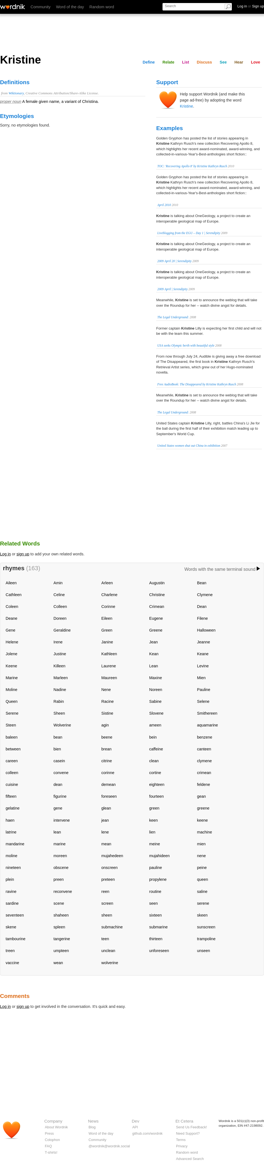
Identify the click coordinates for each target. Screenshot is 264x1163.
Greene (156, 630)
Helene (12, 642)
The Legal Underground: (173, 317)
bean (58, 737)
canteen (204, 749)
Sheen (59, 713)
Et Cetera (184, 1121)
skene (11, 927)
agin (105, 725)
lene (105, 832)
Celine (59, 595)
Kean (154, 654)
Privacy (182, 1146)
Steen (11, 725)
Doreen (60, 618)
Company (53, 1121)
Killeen (59, 666)
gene (58, 808)
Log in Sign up (250, 6)
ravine (11, 891)
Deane (11, 618)
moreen (60, 856)
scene (59, 903)
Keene (11, 666)
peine (202, 867)
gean (201, 796)
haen (10, 820)
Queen (12, 701)
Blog (92, 1127)
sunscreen (206, 927)
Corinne (108, 606)
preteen (108, 879)
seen (153, 903)
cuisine (12, 784)
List (185, 62)
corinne (107, 772)
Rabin (59, 701)
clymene (204, 761)
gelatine (13, 808)
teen (105, 939)
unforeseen (159, 950)
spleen (59, 927)
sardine (12, 903)
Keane (203, 654)
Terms (181, 1140)
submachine (112, 927)
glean (106, 808)
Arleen (107, 583)
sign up (22, 554)
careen (12, 761)
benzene (204, 737)
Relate (168, 62)
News (93, 1121)
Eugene (156, 618)
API (135, 1127)
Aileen (11, 583)
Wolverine (62, 725)
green (154, 808)
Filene (202, 618)
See (223, 62)
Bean (202, 583)
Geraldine (62, 630)
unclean (108, 950)
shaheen (61, 915)
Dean (202, 606)
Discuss (204, 62)
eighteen (156, 784)
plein (10, 879)
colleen (12, 772)
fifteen (11, 796)
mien (201, 844)
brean (106, 749)
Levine (203, 666)
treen (10, 950)
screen (107, 903)
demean (108, 784)
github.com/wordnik (147, 1133)
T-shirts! (51, 1152)
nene (201, 856)
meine (154, 844)
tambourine (16, 939)
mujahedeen (112, 856)
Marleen (61, 678)
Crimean (156, 606)
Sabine (155, 701)
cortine (155, 772)
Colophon (52, 1140)
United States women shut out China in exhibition (188, 445)
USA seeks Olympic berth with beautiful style (186, 345)
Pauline (203, 689)
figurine (60, 796)
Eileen (106, 618)
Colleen (60, 606)
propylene (158, 879)
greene (203, 808)
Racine (107, 701)
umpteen (61, 950)
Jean (153, 642)
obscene (61, 867)
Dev (135, 1121)
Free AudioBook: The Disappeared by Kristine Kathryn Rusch (196, 384)
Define (149, 62)
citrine (106, 761)
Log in (5, 554)
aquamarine (207, 725)
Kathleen (109, 654)
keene (202, 820)
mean (106, 844)
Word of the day (70, 7)
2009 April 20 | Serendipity (174, 261)
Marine (12, 678)
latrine (11, 832)
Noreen (155, 689)
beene (106, 737)
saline (202, 891)
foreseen (109, 796)
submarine (158, 927)
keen (153, 820)
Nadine (60, 689)
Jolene (11, 654)
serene (203, 903)
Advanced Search (190, 1159)
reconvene (63, 891)
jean (105, 820)
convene (61, 772)
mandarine (15, 844)
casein (59, 761)
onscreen (109, 867)
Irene (58, 642)
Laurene (108, 666)
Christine (157, 595)
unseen (203, 950)
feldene (203, 784)
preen (59, 879)
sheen (106, 915)
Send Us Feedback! (191, 1127)
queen (202, 879)
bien (57, 749)
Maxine (155, 678)
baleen (12, 737)
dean (58, 784)
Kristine (186, 106)
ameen (155, 725)
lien (152, 832)
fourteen (156, 796)
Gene (10, 630)
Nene (106, 689)
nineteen (13, 867)
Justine (60, 654)
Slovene (156, 713)
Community (41, 7)
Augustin (157, 583)
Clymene (205, 595)
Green (106, 630)
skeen (202, 915)
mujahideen (159, 856)
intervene (62, 820)
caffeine (156, 749)
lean (57, 832)
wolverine (109, 963)
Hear (238, 62)
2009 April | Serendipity (172, 289)
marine (60, 844)
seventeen (15, 915)
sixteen (155, 915)
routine (155, 891)
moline (11, 856)
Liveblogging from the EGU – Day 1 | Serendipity (188, 233)
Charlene (109, 595)
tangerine (62, 939)
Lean (153, 666)
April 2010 (164, 205)
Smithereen (207, 713)
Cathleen (14, 595)
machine (204, 832)
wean (58, 963)
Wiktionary (16, 93)
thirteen (156, 939)
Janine (107, 642)
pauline (155, 867)
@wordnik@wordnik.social (109, 1146)
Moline (11, 689)
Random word (101, 7)
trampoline (206, 939)
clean (154, 761)
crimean (204, 772)
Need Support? (188, 1133)
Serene (12, 713)
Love (255, 62)
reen (105, 891)
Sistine (107, 713)
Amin (58, 583)
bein (153, 737)
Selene (203, 701)
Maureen (109, 678)
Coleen (12, 606)
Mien (201, 678)
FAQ (48, 1146)
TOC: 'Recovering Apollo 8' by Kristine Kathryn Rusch (192, 166)
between (13, 749)
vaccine (12, 963)
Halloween (206, 630)
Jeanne (203, 642)
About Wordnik (56, 1127)
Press (49, 1133)
